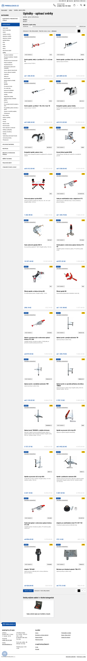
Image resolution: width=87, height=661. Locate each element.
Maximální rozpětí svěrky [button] (29, 24)
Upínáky (6, 84)
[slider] (32, 26)
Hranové (6, 102)
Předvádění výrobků (66, 633)
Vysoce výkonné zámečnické (10, 70)
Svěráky (5, 94)
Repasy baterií (38, 637)
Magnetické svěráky (8, 96)
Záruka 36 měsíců (65, 637)
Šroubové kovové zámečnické (10, 60)
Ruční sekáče (6, 115)
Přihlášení (77, 1)
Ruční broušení (6, 125)
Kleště (4, 32)
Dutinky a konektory (7, 131)
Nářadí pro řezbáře (7, 38)
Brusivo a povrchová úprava (9, 153)
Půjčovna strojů (39, 639)
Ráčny (4, 48)
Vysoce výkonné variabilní (10, 72)
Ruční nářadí (4, 10)
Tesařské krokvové (8, 64)
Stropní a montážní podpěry (10, 111)
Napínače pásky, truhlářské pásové (10, 99)
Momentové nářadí (7, 50)
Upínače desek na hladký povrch (9, 81)
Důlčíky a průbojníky (7, 129)
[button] (75, 5)
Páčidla (4, 119)
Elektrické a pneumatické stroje (10, 19)
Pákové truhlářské (8, 62)
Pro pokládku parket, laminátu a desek (11, 108)
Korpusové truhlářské (9, 90)
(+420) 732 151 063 (7, 640)
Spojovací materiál (8, 144)
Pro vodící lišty (7, 88)
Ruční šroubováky (7, 30)
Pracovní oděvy (7, 163)
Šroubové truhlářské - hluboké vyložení (10, 57)
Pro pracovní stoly (8, 86)
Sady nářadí (5, 28)
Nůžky (4, 46)
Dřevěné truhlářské (8, 92)
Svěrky (10, 10)
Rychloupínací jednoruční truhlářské (9, 67)
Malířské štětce (6, 40)
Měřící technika (7, 158)
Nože (4, 44)
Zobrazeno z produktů (30, 31)
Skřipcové (6, 76)
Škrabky (4, 133)
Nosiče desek (7, 78)
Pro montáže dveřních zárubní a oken (11, 105)
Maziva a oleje (6, 123)
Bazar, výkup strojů (66, 635)
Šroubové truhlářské (8, 55)
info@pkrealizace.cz (7, 644)
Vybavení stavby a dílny (9, 167)
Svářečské (6, 74)
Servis (36, 633)
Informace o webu (81, 656)
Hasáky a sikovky (7, 34)
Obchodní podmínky (71, 656)
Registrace (70, 1)
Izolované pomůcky (7, 138)
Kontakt (83, 1)
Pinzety (4, 121)
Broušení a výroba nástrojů (41, 635)
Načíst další (28, 590)
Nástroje (5, 148)
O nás (36, 647)
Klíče (4, 42)
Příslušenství (7, 113)
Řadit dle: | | (47, 31)
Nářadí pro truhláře (7, 36)
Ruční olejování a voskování (9, 127)
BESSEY (25, 21)
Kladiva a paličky (6, 117)
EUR (65, 1)
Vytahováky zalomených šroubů (10, 135)
